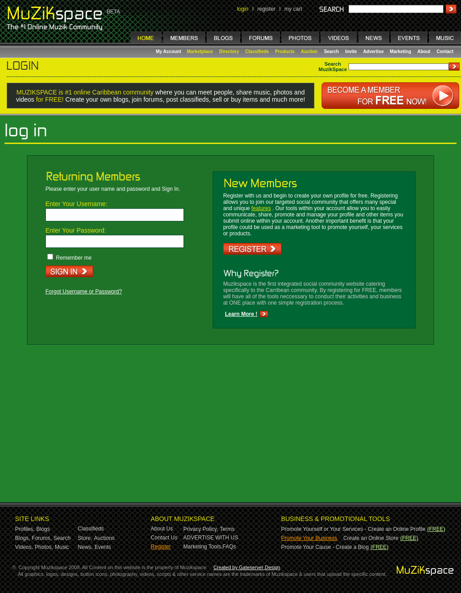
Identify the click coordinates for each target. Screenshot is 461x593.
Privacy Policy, (201, 529)
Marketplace (200, 51)
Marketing (400, 51)
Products (285, 51)
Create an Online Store (370, 538)
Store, (85, 538)
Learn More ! (241, 314)
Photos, (44, 547)
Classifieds (257, 51)
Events (102, 547)
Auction (309, 51)
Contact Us (164, 538)
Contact (445, 51)
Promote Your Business (309, 538)
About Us (162, 529)
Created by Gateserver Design (246, 567)
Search (331, 51)
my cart (293, 9)
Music (62, 547)
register (266, 9)
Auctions (104, 538)
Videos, (24, 547)
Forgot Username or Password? (83, 291)
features (261, 208)
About (423, 51)
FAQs (229, 547)
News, (85, 547)
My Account (169, 51)
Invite (351, 51)
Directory (229, 51)
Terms (227, 529)
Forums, (42, 538)
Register (161, 547)
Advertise (373, 51)
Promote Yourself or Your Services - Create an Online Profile (353, 529)
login (242, 9)
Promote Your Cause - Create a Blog (325, 547)
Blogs (43, 529)
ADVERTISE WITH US (211, 538)
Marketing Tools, (203, 547)
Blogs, (22, 538)
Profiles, (25, 529)
